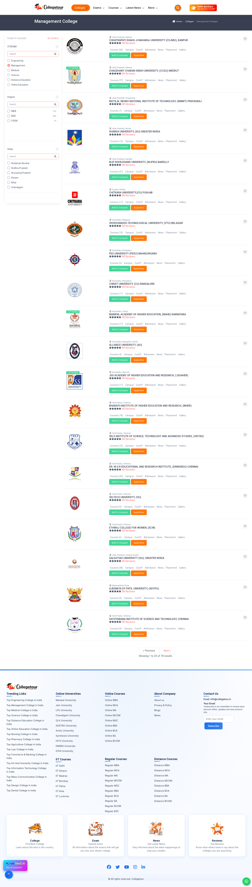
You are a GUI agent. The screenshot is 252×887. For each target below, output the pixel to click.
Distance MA (161, 775)
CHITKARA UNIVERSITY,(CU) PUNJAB (131, 192)
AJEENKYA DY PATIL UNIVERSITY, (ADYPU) (134, 588)
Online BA (110, 735)
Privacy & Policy (163, 705)
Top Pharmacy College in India (23, 739)
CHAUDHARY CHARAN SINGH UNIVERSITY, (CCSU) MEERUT (144, 70)
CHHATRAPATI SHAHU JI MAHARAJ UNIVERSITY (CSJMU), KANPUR (148, 40)
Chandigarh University (68, 715)
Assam (14, 177)
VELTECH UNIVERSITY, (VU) (125, 497)
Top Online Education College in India (26, 729)
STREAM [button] (12, 46)
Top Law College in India (19, 749)
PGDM (14, 120)
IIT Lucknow (62, 796)
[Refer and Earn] (203, 8)
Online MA (110, 710)
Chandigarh (17, 187)
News (161, 49)
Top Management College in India (24, 705)
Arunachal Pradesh (21, 172)
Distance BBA (161, 785)
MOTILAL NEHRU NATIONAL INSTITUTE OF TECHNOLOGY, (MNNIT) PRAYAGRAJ (155, 101)
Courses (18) (116, 415)
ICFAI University (64, 751)
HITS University (64, 740)
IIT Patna (60, 786)
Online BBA (111, 725)
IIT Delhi (60, 765)
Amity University (65, 730)
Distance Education (21, 79)
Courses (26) (116, 49)
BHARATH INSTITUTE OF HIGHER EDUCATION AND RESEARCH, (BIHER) (150, 405)
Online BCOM (112, 740)
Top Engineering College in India (24, 700)
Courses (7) (116, 110)
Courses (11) (116, 293)
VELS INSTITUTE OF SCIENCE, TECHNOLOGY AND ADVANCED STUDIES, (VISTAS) (156, 436)
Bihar (14, 182)
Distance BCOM (163, 801)
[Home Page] (48, 8)
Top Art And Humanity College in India (27, 763)
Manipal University (66, 700)
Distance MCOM (163, 780)
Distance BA (161, 796)
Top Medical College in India (21, 710)
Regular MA (111, 775)
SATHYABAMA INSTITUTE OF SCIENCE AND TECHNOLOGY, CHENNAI (149, 619)
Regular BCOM (113, 806)
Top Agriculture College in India (23, 744)
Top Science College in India (22, 715)
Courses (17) (116, 202)
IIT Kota (60, 791)
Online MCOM (112, 715)
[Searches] (178, 8)
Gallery (182, 49)
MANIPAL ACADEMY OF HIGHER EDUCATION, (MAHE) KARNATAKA (147, 314)
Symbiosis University (67, 735)
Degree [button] (11, 97)
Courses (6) (116, 537)
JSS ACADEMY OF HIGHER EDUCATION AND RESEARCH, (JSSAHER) (148, 375)
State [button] (10, 149)
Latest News (133, 7)
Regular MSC (112, 785)
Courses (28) (116, 567)
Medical (15, 70)
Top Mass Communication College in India (26, 778)
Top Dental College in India (21, 790)
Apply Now (139, 55)
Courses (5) (116, 263)
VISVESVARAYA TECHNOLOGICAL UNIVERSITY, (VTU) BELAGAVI (146, 223)
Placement (171, 49)
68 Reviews (128, 43)
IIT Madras (62, 775)
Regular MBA (112, 765)
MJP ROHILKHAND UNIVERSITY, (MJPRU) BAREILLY (139, 162)
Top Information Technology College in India (26, 770)
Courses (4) (116, 354)
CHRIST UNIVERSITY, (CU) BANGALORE (132, 283)
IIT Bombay (62, 781)
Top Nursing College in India (21, 734)
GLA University (64, 720)
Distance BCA (161, 790)
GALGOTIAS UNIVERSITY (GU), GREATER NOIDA (136, 558)
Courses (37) (116, 80)
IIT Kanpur (61, 770)
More (151, 7)
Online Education (19, 84)
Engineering (17, 60)
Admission (150, 49)
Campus (129, 49)
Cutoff (139, 49)
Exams (97, 7)
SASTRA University (66, 725)
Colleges (80, 7)
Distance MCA (162, 770)
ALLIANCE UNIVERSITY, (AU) (125, 344)
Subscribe (213, 726)
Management (18, 65)
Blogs (157, 710)
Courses (113, 7)
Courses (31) (116, 171)
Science (15, 75)
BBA (13, 116)
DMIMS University (66, 746)
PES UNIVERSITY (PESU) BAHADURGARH (133, 253)
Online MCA (111, 705)
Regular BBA (112, 790)
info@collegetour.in (221, 699)
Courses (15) (116, 141)
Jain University (64, 705)
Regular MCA (112, 770)
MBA (13, 111)
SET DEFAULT (53, 38)
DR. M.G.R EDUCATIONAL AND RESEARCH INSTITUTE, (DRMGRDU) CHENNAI (153, 466)
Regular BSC (112, 811)
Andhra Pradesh (19, 168)
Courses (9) (116, 598)
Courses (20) (116, 476)
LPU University (64, 710)
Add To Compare (120, 55)
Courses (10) (116, 445)
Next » (167, 650)
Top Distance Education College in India (25, 722)
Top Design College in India (21, 785)
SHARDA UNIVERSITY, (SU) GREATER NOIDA (134, 131)
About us (159, 700)
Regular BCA (112, 796)
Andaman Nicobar (20, 163)
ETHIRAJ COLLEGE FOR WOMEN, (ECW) (132, 527)
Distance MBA (162, 765)
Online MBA (111, 700)
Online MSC (111, 720)
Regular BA (111, 801)
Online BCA (111, 730)
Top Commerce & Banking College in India (26, 756)
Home (177, 21)
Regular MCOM (113, 780)
